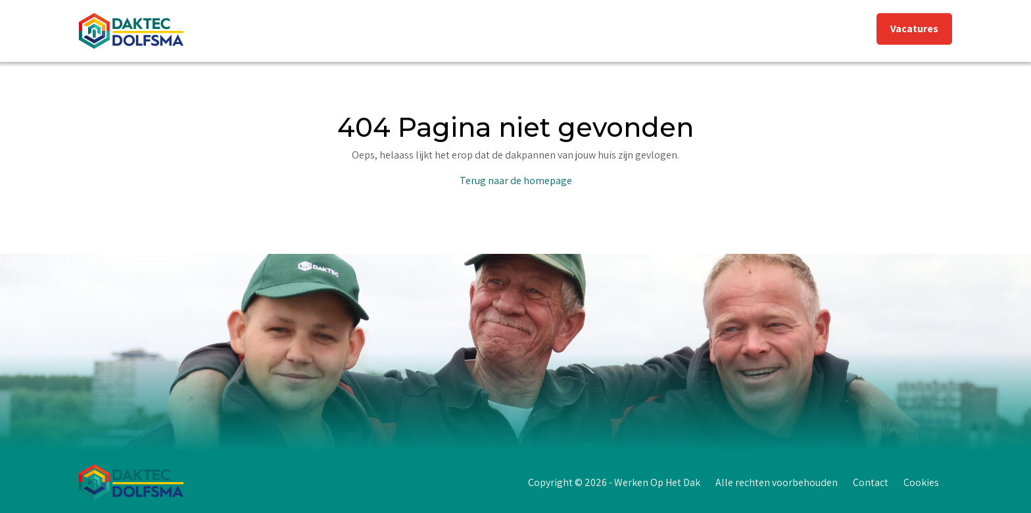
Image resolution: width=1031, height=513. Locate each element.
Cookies (921, 482)
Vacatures (914, 29)
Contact (870, 482)
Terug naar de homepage (516, 180)
